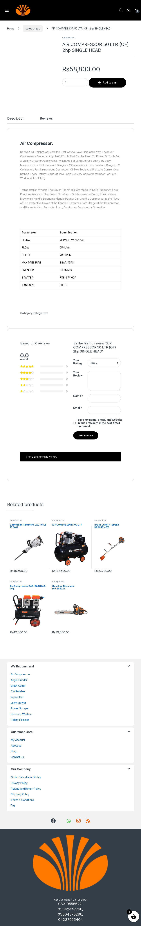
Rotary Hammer (20, 719)
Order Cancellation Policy (26, 777)
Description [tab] (15, 118)
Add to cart (110, 82)
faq (13, 805)
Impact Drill (17, 697)
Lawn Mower (18, 702)
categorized (33, 28)
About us (16, 745)
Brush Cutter (18, 685)
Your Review (78, 374)
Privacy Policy (19, 782)
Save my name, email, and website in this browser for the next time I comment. (99, 423)
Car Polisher (18, 691)
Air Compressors (20, 674)
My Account (18, 739)
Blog (13, 751)
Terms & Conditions (22, 799)
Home (10, 28)
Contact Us (17, 756)
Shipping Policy (20, 794)
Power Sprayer (20, 708)
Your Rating (77, 362)
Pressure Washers (21, 714)
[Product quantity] (75, 82)
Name (78, 395)
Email (77, 407)
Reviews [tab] (46, 118)
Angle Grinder (19, 680)
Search (121, 10)
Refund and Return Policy (26, 788)
